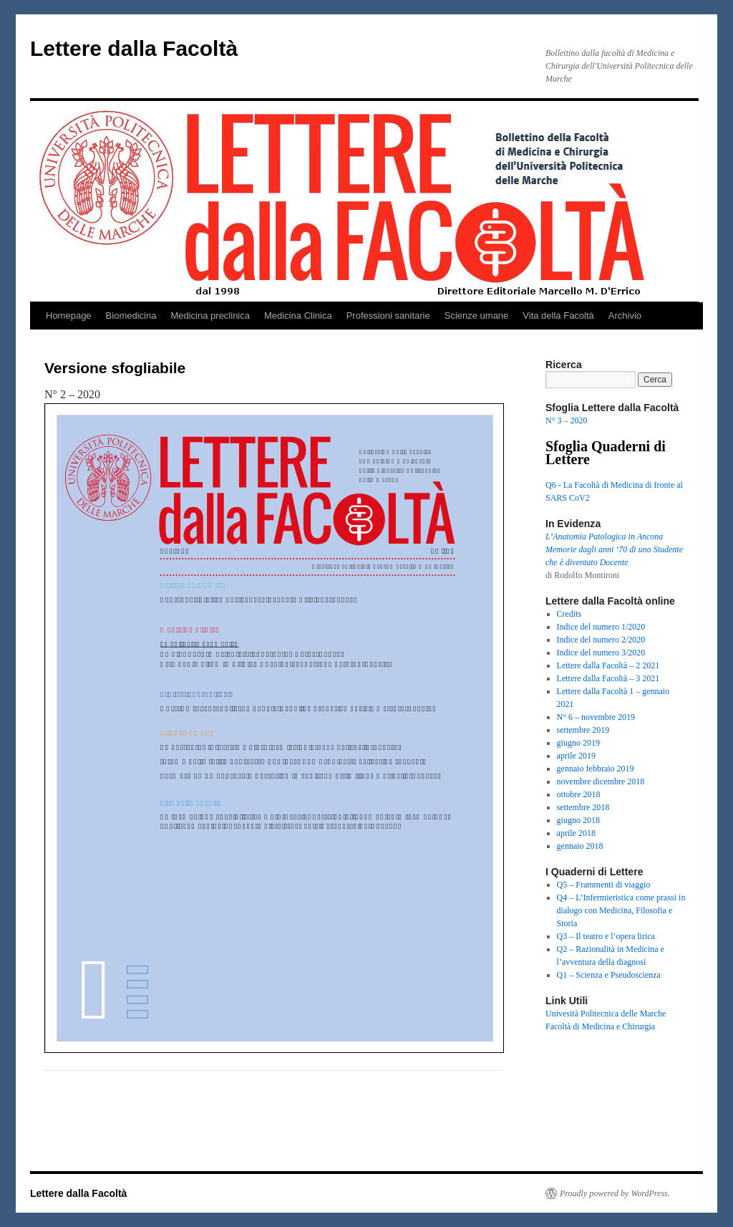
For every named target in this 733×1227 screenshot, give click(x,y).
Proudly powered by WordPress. (615, 1193)
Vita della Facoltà (558, 315)
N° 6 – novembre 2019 (596, 717)
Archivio (624, 315)
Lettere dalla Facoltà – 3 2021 (608, 678)
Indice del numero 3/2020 (601, 653)
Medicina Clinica (298, 315)
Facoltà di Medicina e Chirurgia (600, 1026)
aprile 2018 (576, 833)
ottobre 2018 (579, 794)
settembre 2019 (583, 730)
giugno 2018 (578, 820)
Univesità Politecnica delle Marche (605, 1014)
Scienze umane (477, 315)
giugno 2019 (578, 743)
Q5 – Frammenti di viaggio (604, 885)
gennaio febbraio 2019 (595, 769)
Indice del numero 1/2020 (601, 627)
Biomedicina (131, 315)
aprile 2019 (576, 756)
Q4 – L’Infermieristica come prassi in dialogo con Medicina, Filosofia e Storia (621, 910)
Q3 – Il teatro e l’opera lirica (606, 936)
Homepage (69, 315)
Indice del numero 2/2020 (601, 640)
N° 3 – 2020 (566, 420)
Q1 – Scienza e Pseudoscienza (609, 975)
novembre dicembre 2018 (601, 781)
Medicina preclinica (210, 315)
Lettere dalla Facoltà (134, 48)
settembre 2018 (583, 807)
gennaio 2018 (580, 846)
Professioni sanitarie (388, 315)
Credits (569, 614)
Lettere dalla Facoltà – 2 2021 (608, 665)
